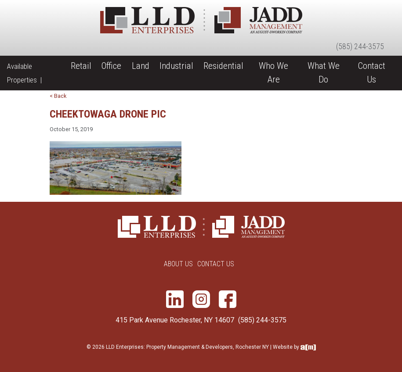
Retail (81, 66)
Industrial (176, 66)
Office (111, 66)
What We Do (324, 73)
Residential (223, 66)
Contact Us (371, 73)
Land (140, 66)
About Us (178, 264)
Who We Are (273, 73)
